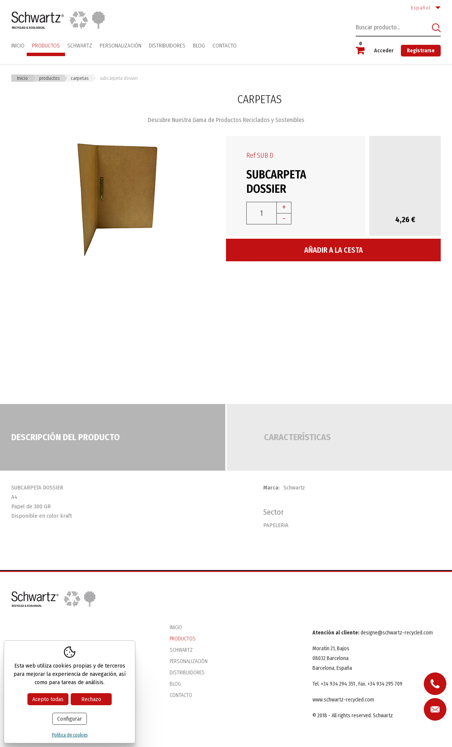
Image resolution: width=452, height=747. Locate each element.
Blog (199, 45)
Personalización (120, 45)
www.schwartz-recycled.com (343, 700)
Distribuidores (167, 45)
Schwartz (79, 45)
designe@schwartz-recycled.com (397, 633)
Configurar (69, 718)
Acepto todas (48, 699)
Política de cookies (70, 735)
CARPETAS (79, 78)
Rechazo (91, 699)
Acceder (383, 50)
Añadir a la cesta (333, 250)
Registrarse (421, 50)
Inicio (17, 45)
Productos (46, 45)
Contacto (224, 45)
